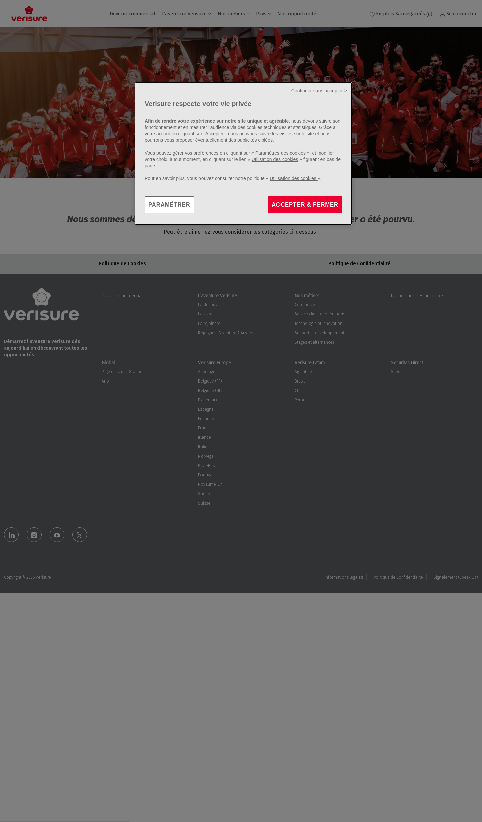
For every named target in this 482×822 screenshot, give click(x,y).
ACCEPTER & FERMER (305, 204)
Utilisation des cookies (275, 159)
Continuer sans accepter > (319, 90)
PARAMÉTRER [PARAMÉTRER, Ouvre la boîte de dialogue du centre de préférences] (169, 204)
